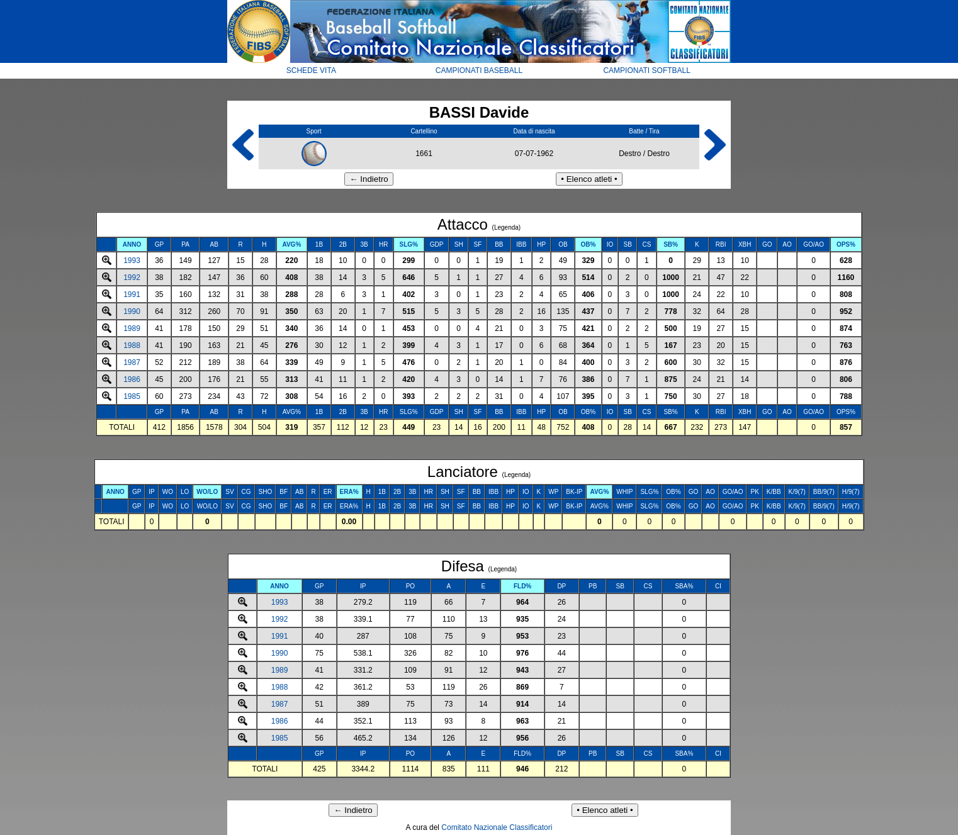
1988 (131, 345)
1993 (131, 260)
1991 (131, 294)
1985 (131, 396)
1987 (131, 362)
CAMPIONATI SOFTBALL (646, 70)
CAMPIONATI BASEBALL (479, 70)
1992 (131, 277)
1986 (131, 379)
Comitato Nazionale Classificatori (496, 827)
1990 (131, 311)
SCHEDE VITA (311, 70)
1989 (131, 328)
